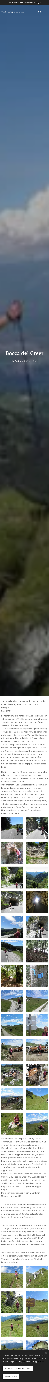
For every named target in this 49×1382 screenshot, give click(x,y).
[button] (39, 12)
